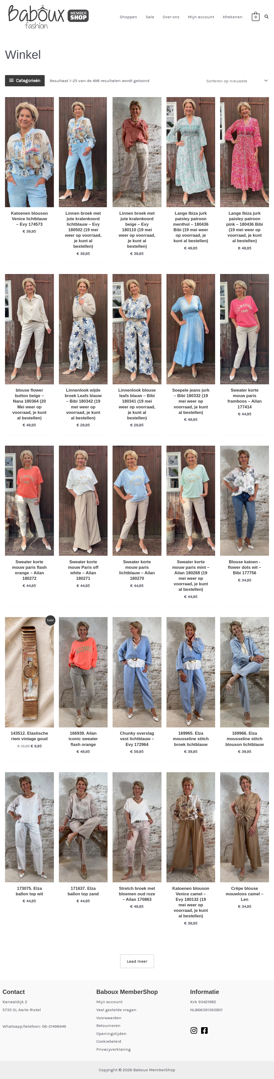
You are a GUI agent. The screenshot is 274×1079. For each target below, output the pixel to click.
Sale (150, 16)
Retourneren (108, 1025)
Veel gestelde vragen (116, 1009)
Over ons (171, 16)
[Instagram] (194, 1030)
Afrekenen (233, 16)
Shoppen (128, 16)
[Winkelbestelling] (236, 80)
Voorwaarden (109, 1017)
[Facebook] (204, 1030)
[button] (267, 17)
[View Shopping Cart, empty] (256, 16)
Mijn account (201, 16)
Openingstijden (111, 1033)
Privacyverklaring (113, 1049)
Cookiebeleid (108, 1041)
